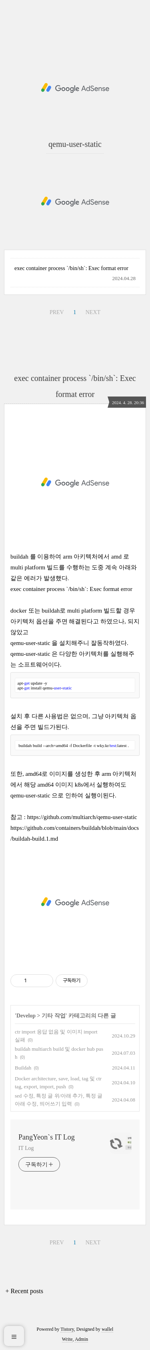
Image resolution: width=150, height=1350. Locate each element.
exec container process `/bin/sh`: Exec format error (71, 268)
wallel (107, 1329)
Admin (81, 1339)
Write (67, 1339)
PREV (57, 312)
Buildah (23, 1068)
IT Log (26, 1148)
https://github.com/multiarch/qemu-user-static (82, 817)
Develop (26, 1016)
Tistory (67, 1329)
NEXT (93, 312)
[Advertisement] (75, 88)
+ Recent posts (24, 1291)
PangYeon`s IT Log (46, 1137)
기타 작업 (54, 1016)
